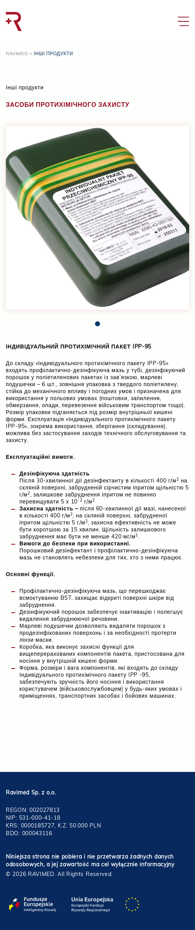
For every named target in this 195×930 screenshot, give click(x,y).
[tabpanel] (97, 218)
